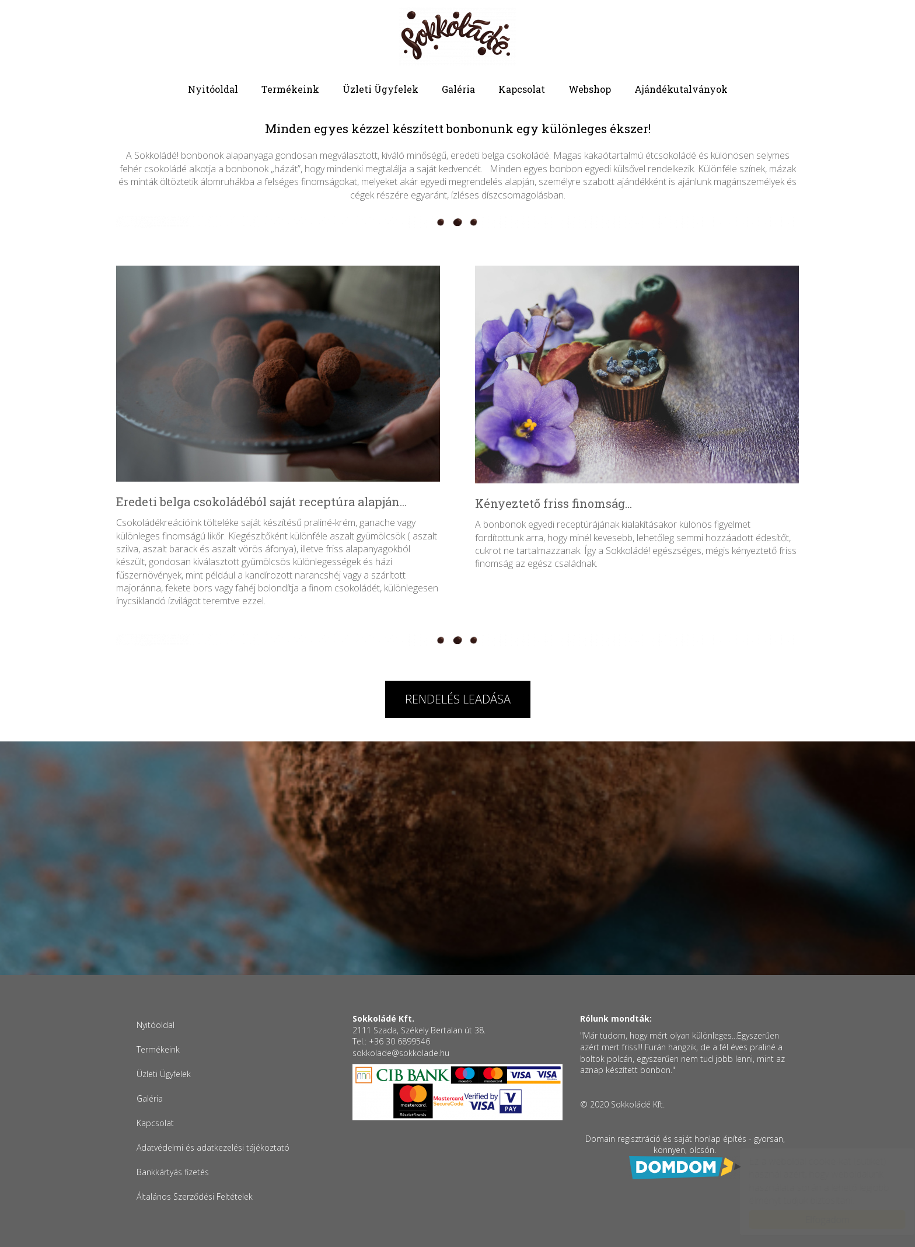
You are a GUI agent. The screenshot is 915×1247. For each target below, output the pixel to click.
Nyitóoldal (213, 89)
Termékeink (290, 89)
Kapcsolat (521, 89)
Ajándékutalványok (681, 89)
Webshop (589, 89)
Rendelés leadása (458, 699)
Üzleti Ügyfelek (380, 89)
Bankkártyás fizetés (173, 1172)
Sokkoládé (457, 36)
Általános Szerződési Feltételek (195, 1196)
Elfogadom (816, 1219)
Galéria (458, 89)
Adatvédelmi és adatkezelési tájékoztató (213, 1147)
